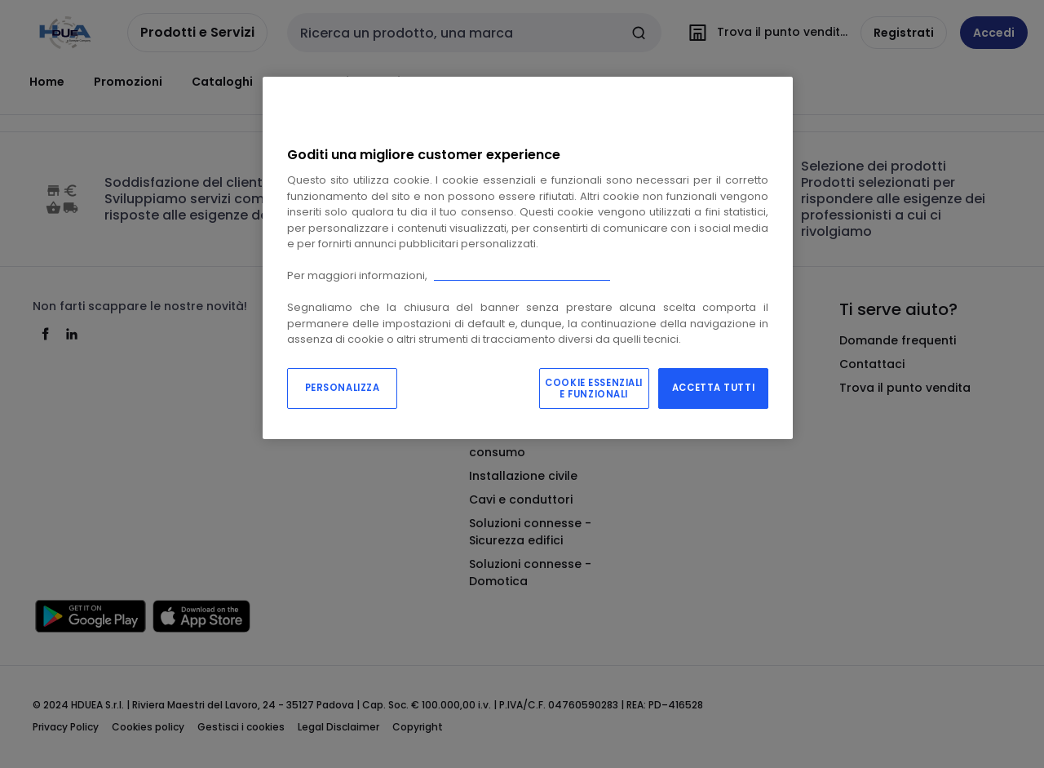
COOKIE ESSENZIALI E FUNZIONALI (594, 388)
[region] (528, 258)
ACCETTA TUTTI (713, 387)
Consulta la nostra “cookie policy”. (522, 275)
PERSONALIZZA (342, 387)
